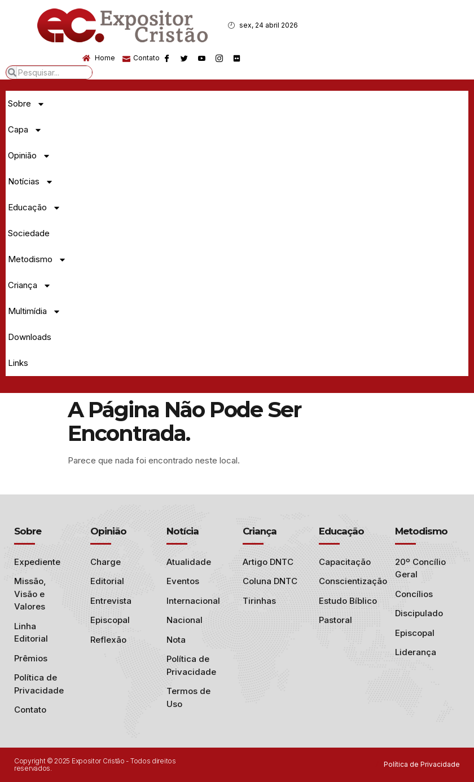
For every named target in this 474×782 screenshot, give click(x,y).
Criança (29, 285)
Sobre (26, 104)
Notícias (31, 182)
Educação (34, 208)
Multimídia (34, 311)
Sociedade (29, 233)
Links (18, 362)
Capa (25, 130)
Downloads (29, 337)
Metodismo (37, 259)
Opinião (29, 156)
